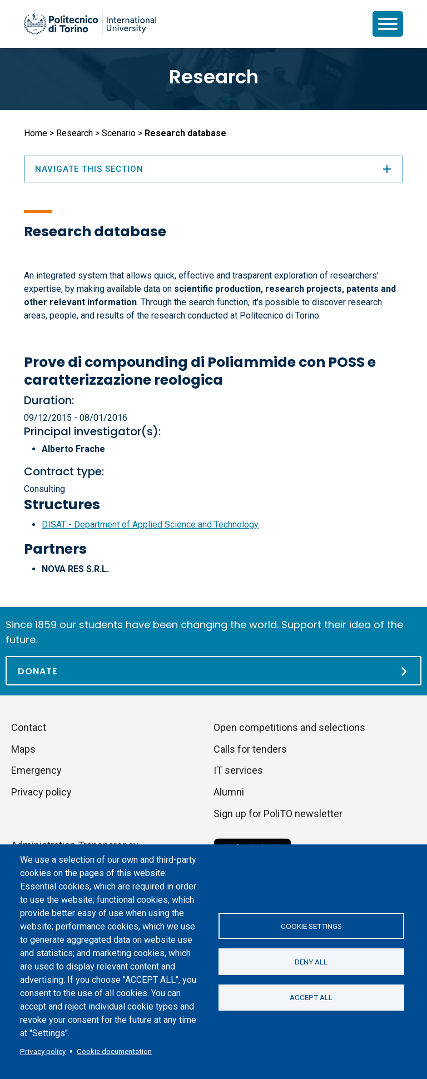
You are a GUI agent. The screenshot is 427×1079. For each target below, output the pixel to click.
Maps (23, 749)
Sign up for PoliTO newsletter (278, 813)
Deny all (311, 961)
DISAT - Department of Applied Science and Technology (150, 524)
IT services (238, 770)
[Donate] (213, 670)
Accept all (311, 997)
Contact (28, 727)
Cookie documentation (114, 1051)
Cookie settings (311, 925)
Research (214, 76)
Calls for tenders (250, 749)
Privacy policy (43, 1051)
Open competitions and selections (289, 727)
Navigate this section (213, 169)
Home (35, 133)
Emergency (36, 770)
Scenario (119, 133)
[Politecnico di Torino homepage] (90, 23)
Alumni (229, 792)
